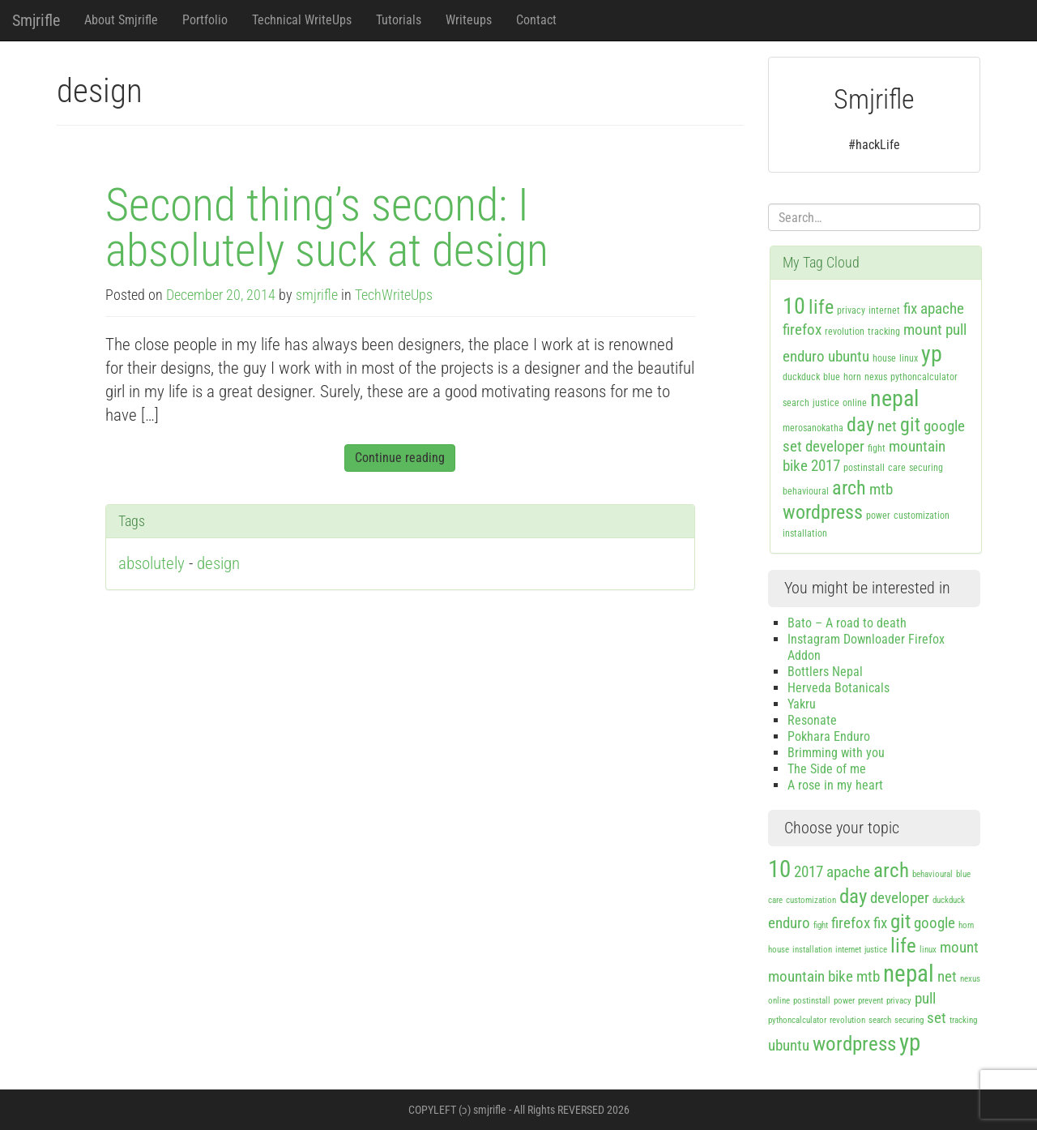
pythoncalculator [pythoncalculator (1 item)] (924, 377)
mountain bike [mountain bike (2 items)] (810, 976)
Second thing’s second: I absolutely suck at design (326, 227)
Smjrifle (36, 20)
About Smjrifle (121, 20)
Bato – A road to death (847, 623)
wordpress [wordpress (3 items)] (823, 512)
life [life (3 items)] (821, 307)
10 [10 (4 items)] (794, 306)
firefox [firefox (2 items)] (802, 329)
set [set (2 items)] (792, 446)
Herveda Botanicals (838, 688)
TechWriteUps (394, 295)
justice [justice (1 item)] (826, 403)
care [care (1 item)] (897, 467)
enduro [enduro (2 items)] (804, 356)
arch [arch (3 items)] (849, 488)
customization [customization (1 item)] (922, 515)
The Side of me (826, 769)
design (218, 563)
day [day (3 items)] (860, 424)
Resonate (812, 720)
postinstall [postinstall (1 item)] (864, 467)
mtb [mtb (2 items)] (881, 489)
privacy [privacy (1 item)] (851, 310)
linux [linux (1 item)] (908, 358)
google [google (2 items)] (944, 426)
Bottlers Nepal (825, 671)
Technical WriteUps (302, 20)
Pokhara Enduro (828, 736)
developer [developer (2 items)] (834, 446)
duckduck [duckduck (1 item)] (801, 377)
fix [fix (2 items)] (910, 308)
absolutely (151, 563)
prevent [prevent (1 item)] (870, 1000)
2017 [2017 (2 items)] (825, 465)
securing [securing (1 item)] (926, 467)
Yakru (801, 704)
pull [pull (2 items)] (956, 329)
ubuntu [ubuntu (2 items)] (848, 356)
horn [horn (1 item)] (852, 377)
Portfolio (205, 20)
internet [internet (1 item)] (884, 310)
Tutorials (398, 20)
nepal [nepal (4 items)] (894, 398)
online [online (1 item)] (855, 403)
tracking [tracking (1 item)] (884, 331)
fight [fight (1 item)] (877, 448)
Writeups (469, 20)
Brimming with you (836, 752)
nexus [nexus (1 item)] (875, 377)
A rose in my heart (835, 785)
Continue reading (400, 457)
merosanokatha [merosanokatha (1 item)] (813, 428)
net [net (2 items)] (887, 426)
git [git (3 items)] (910, 424)
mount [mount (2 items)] (922, 329)
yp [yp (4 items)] (931, 353)
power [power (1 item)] (878, 515)
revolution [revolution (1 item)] (844, 331)
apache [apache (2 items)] (942, 308)
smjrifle (317, 295)
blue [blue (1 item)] (831, 377)
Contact (536, 20)
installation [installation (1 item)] (805, 533)
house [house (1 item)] (884, 358)
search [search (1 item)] (796, 403)
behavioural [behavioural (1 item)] (806, 491)
